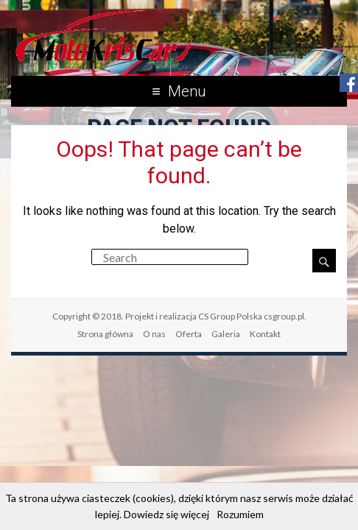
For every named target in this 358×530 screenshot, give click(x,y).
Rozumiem (240, 514)
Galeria (225, 333)
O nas (154, 333)
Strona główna (105, 333)
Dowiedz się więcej (166, 514)
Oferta (188, 333)
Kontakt (265, 333)
